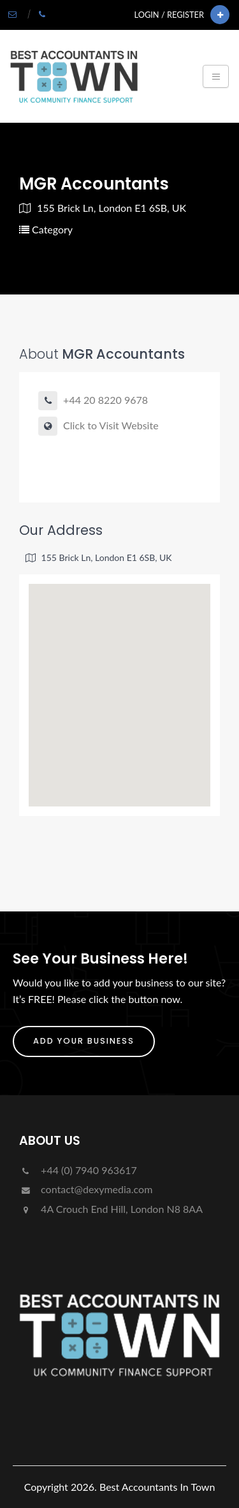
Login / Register (169, 15)
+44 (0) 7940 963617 (78, 1170)
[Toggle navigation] (216, 76)
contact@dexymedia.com (85, 1189)
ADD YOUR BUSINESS (83, 1040)
